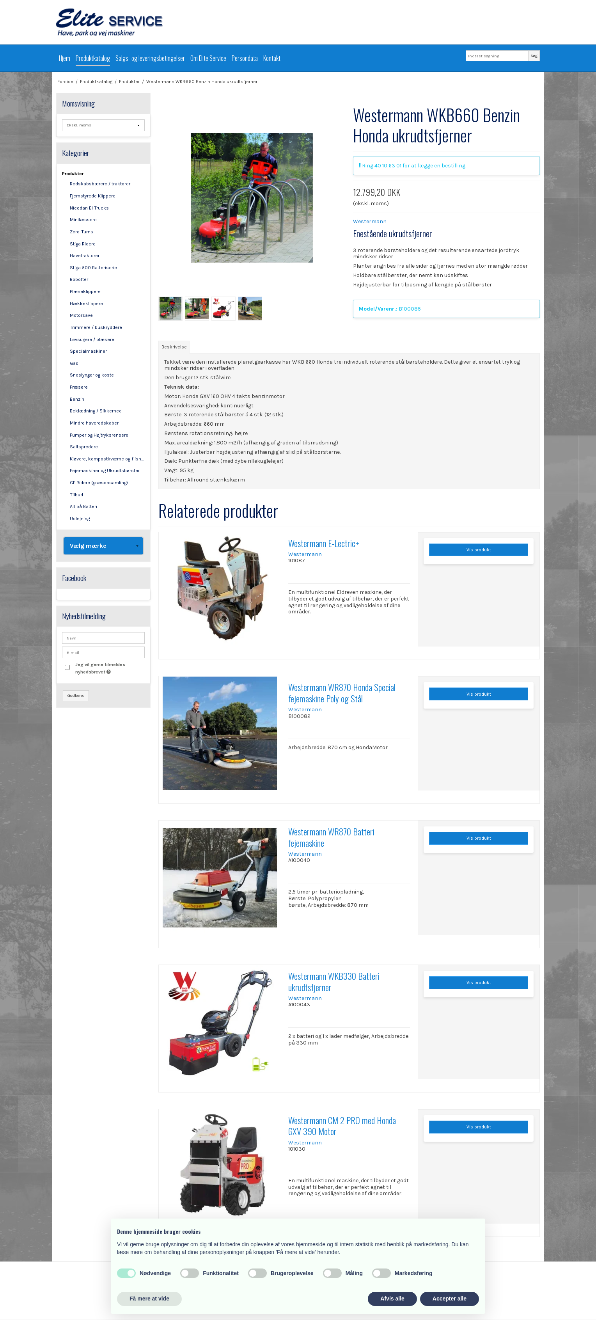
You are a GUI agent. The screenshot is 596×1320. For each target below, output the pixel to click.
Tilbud (76, 494)
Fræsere (79, 387)
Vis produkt (479, 550)
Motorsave (81, 315)
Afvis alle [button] (392, 1298)
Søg (533, 55)
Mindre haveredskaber (94, 423)
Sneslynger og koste (92, 375)
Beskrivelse (174, 347)
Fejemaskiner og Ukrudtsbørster (105, 470)
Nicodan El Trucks (89, 208)
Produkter (72, 173)
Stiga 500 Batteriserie (93, 267)
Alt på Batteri (83, 506)
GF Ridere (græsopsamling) (99, 482)
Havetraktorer (84, 255)
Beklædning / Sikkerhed (96, 411)
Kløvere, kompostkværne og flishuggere (107, 459)
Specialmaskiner (88, 351)
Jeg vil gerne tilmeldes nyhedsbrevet (109, 667)
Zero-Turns (81, 232)
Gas (74, 363)
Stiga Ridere (83, 244)
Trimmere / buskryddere (96, 327)
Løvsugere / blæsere (92, 339)
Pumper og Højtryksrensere (99, 435)
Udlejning (80, 518)
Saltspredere (84, 446)
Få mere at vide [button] (149, 1298)
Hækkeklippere (86, 303)
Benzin (77, 399)
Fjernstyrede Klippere (92, 196)
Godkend (76, 695)
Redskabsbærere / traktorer (100, 184)
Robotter (79, 279)
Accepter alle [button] (450, 1298)
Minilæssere (83, 219)
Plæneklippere (85, 291)
